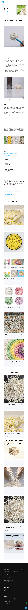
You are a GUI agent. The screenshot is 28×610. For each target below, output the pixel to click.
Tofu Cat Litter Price (15, 189)
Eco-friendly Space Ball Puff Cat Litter (10, 192)
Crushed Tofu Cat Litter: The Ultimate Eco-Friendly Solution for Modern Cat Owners (14, 182)
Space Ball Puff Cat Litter (8, 194)
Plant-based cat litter (7, 160)
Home (4, 11)
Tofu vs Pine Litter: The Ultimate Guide (12, 433)
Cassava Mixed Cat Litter (8, 174)
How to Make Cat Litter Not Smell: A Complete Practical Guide (13, 177)
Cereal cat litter (7, 162)
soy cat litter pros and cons (8, 180)
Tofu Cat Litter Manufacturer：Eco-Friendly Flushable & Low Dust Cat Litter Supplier (13, 227)
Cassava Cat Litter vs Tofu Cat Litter (9, 185)
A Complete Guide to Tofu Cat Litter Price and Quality (14, 254)
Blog (7, 11)
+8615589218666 (7, 601)
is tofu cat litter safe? (7, 155)
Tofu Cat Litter (6, 166)
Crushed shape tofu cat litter (9, 168)
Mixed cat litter (6, 584)
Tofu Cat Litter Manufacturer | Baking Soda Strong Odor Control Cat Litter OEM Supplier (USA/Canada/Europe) (13, 184)
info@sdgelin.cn (7, 603)
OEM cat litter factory (17, 191)
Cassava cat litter (7, 164)
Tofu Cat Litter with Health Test (9, 170)
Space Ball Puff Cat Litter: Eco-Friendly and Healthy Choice (13, 308)
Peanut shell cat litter (8, 163)
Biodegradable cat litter (13, 153)
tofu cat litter (6, 153)
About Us (5, 589)
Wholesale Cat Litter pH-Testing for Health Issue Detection (13, 335)
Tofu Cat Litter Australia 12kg (8, 191)
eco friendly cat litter (7, 189)
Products (6, 159)
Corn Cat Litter (6, 171)
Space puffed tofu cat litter (9, 169)
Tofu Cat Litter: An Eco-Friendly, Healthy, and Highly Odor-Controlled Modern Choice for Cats (14, 363)
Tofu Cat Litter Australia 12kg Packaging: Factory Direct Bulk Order (13, 281)
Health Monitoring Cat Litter (8, 165)
